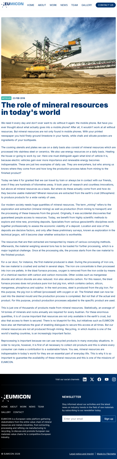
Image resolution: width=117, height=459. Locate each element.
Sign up (108, 418)
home (30, 5)
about (42, 5)
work (53, 5)
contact (18, 412)
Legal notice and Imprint (81, 453)
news (63, 5)
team (74, 5)
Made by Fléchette (106, 453)
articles (6, 98)
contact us (105, 5)
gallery (87, 5)
